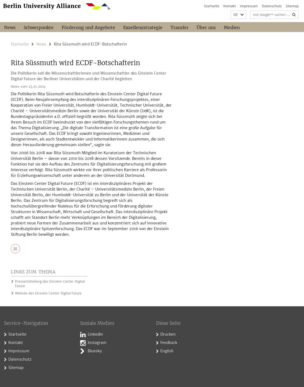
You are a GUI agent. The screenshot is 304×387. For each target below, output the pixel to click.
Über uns (206, 27)
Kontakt (229, 6)
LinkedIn (95, 334)
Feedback (168, 342)
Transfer (180, 27)
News (10, 27)
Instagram (97, 342)
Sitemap (292, 6)
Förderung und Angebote (88, 27)
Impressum (249, 6)
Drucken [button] (168, 334)
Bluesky (95, 351)
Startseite (211, 6)
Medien (232, 27)
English (167, 351)
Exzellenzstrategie (142, 27)
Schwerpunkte (39, 27)
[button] (238, 14)
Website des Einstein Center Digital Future (48, 293)
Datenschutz (272, 6)
